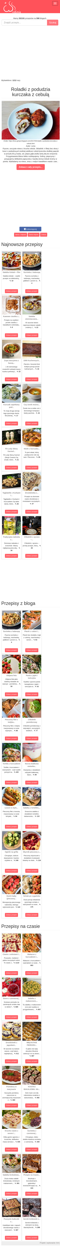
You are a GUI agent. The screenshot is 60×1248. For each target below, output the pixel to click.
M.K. (58, 1243)
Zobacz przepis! (11, 291)
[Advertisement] (29, 52)
